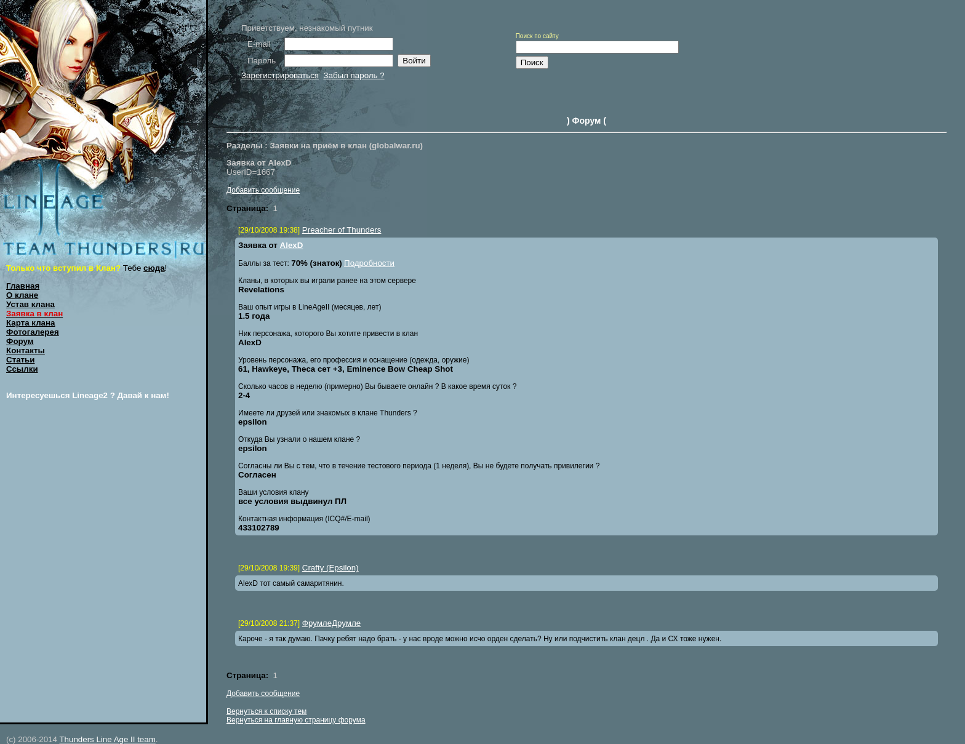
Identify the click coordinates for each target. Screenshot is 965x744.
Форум (20, 341)
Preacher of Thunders (342, 229)
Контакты (25, 350)
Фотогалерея (32, 332)
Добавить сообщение (263, 190)
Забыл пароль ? (353, 75)
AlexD (291, 245)
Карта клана (30, 322)
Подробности (369, 263)
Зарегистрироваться (280, 75)
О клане (22, 295)
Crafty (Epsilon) (330, 567)
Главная (22, 285)
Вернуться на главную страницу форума (296, 720)
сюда (154, 268)
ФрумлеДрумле (331, 623)
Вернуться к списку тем (266, 711)
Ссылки (22, 369)
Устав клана (30, 304)
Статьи (20, 359)
